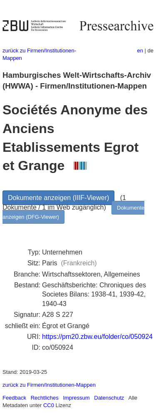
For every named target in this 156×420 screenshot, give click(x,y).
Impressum (76, 398)
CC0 (48, 405)
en (140, 50)
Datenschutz (109, 398)
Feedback (14, 398)
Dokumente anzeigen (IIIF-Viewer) (58, 197)
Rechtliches (45, 398)
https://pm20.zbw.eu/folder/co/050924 (97, 336)
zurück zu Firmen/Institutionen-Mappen (49, 385)
